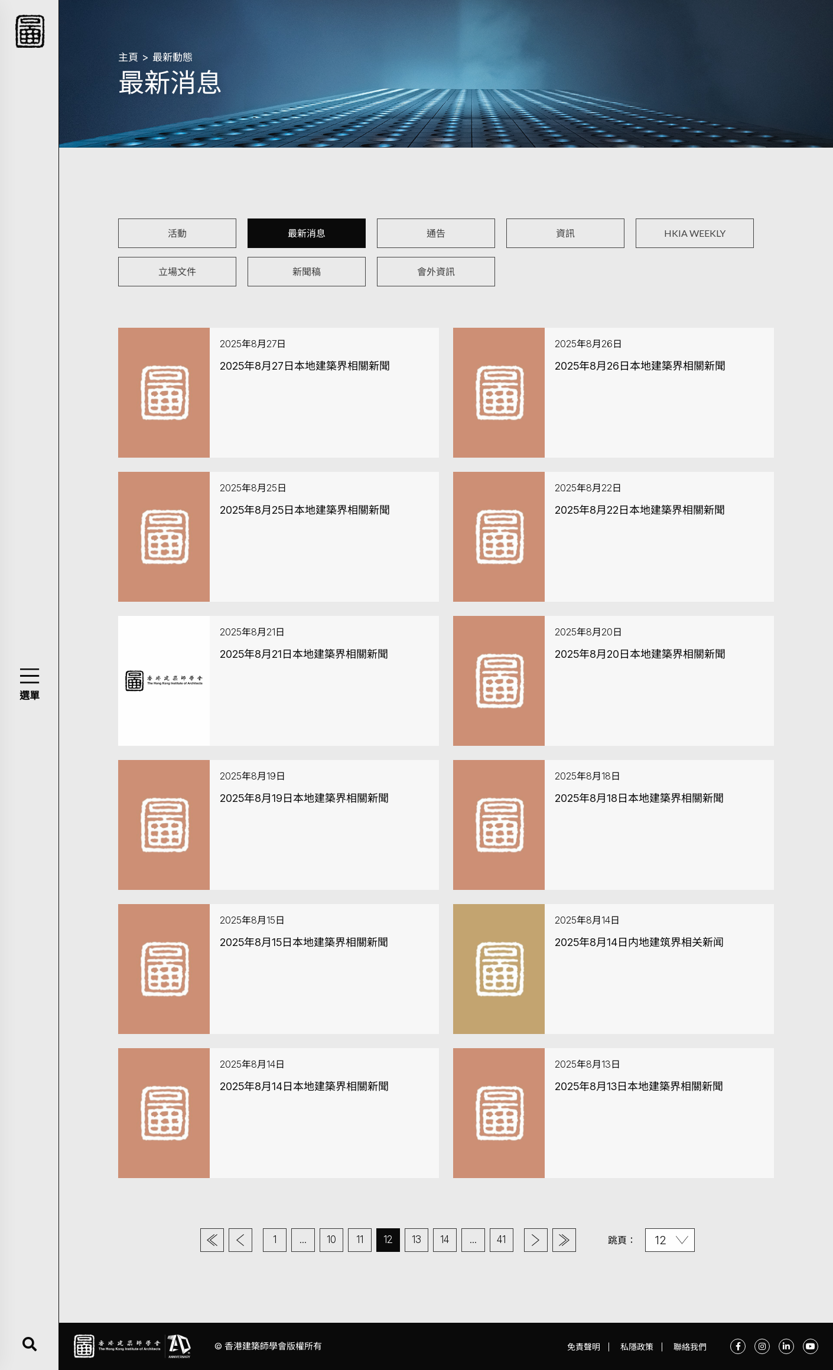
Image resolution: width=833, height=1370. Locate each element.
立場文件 (177, 271)
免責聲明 (583, 1347)
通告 (436, 233)
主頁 (128, 57)
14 (444, 1239)
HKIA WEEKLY (694, 233)
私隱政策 (636, 1347)
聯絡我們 (690, 1347)
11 (359, 1239)
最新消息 (307, 233)
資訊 (565, 233)
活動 (177, 233)
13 (416, 1239)
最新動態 (172, 57)
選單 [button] (29, 696)
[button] (29, 676)
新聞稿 (306, 271)
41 (501, 1239)
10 (331, 1239)
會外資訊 (436, 271)
